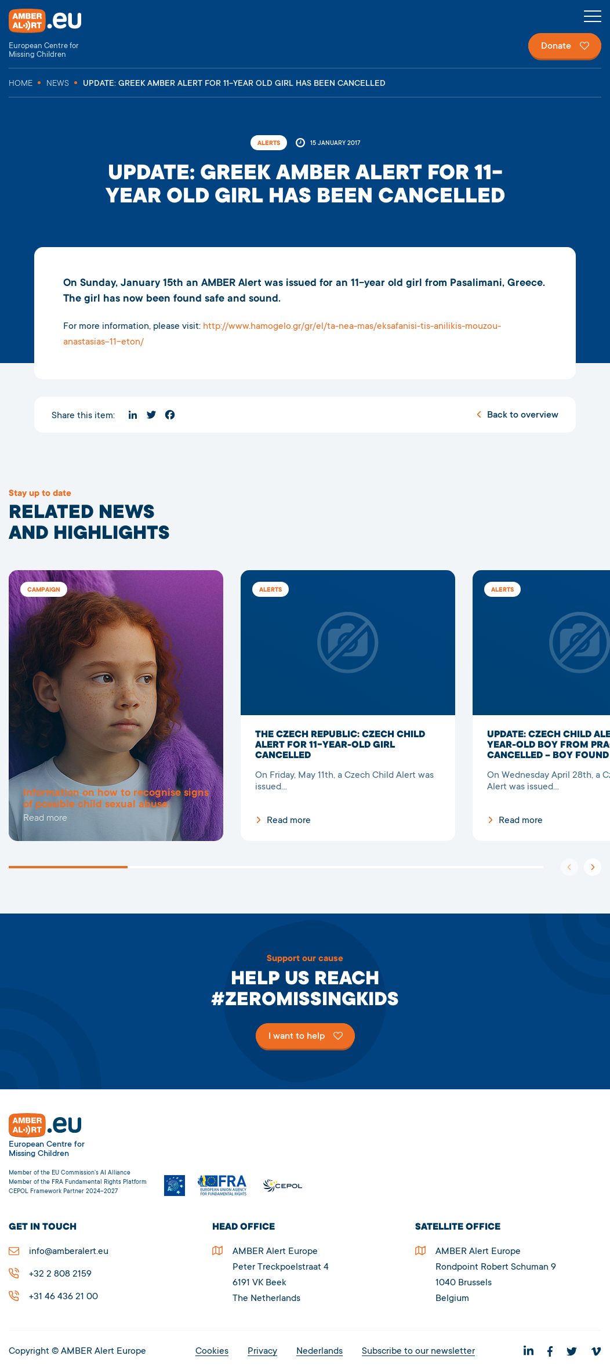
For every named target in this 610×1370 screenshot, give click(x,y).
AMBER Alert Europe (55, 34)
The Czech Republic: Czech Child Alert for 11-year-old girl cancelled (348, 705)
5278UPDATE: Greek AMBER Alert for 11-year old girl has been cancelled (116, 705)
